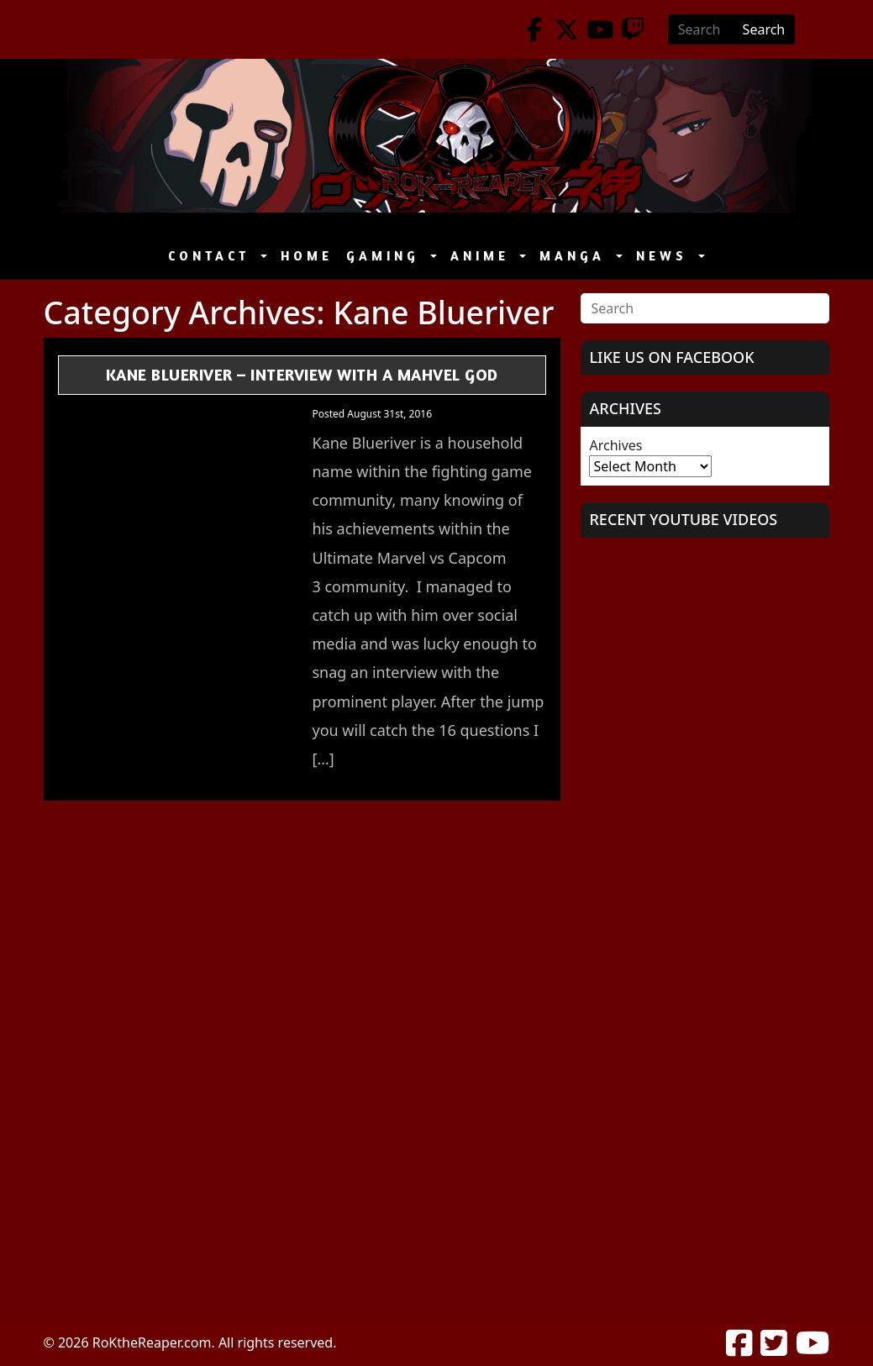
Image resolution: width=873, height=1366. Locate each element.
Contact (212, 256)
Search (764, 29)
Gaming (386, 256)
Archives (615, 445)
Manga (576, 256)
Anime (483, 256)
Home (307, 256)
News (665, 256)
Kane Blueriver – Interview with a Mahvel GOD (302, 374)
